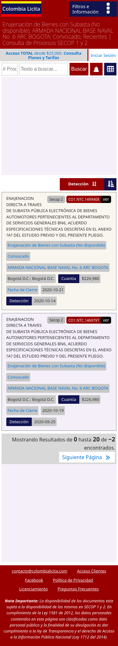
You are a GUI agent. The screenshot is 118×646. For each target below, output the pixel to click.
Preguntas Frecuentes (78, 589)
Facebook (34, 580)
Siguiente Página (87, 457)
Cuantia (68, 278)
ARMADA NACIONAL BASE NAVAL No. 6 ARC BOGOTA (58, 267)
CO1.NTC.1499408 (83, 199)
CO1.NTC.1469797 (83, 320)
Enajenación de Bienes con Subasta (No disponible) (56, 245)
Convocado (18, 256)
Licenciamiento (33, 589)
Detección (78, 184)
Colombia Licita (21, 8)
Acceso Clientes (91, 571)
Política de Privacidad (73, 580)
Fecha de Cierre (22, 290)
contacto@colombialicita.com (39, 571)
